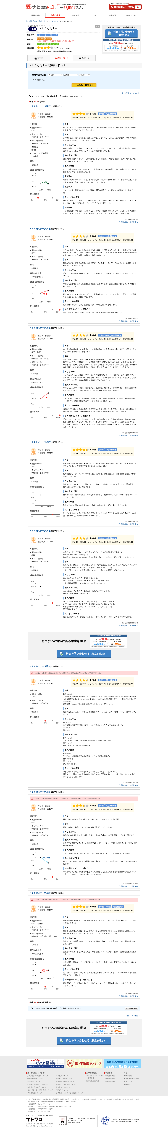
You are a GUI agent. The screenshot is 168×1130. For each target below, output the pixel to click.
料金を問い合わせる (124, 33)
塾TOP (40, 58)
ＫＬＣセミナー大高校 (40, 106)
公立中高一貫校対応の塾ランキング (40, 1090)
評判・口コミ (63, 58)
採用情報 (50, 1123)
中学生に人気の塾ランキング (66, 1084)
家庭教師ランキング (63, 1087)
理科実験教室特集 (92, 1081)
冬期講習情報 (110, 1081)
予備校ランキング (33, 1081)
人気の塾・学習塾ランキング (37, 1076)
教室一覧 (85, 58)
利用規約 (127, 1084)
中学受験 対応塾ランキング (65, 1081)
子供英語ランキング (34, 1093)
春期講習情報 (110, 1076)
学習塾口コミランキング (64, 1079)
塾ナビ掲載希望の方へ (132, 1079)
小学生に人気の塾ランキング (37, 1084)
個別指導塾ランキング (35, 1079)
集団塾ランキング (62, 1076)
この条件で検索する (84, 85)
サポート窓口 (128, 1076)
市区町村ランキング (63, 1090)
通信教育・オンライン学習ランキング (69, 1093)
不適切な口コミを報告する (128, 222)
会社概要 (29, 1123)
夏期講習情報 (110, 1079)
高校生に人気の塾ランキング (37, 1087)
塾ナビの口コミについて (130, 93)
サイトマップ (128, 1081)
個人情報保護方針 (39, 1123)
